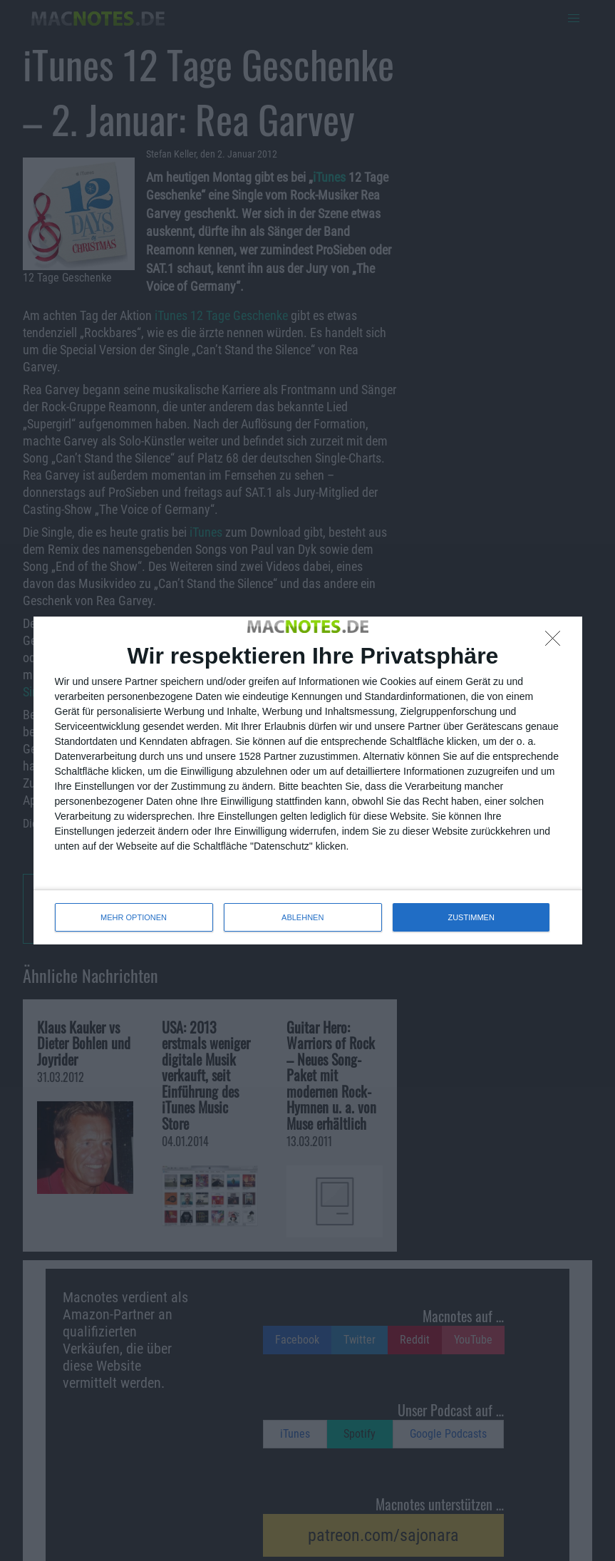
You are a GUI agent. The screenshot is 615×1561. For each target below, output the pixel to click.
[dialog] (307, 780)
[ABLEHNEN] (556, 642)
